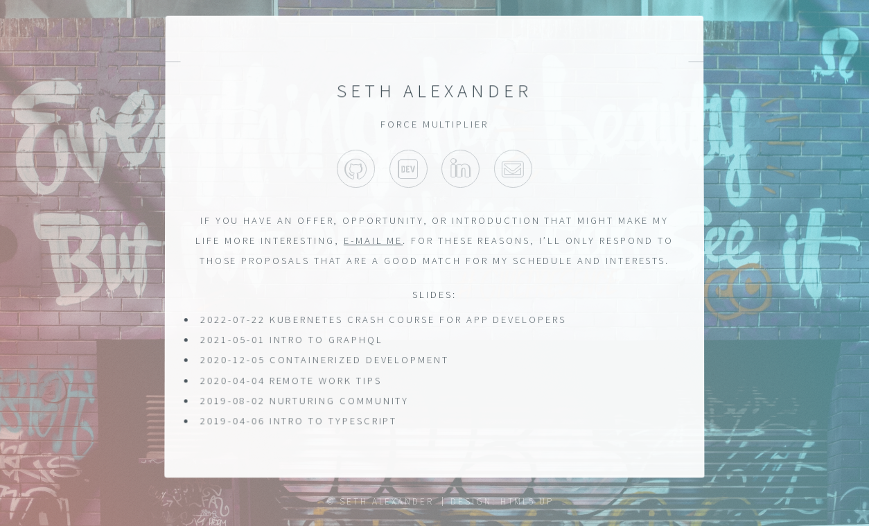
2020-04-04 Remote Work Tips (290, 380)
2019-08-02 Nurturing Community (304, 401)
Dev (408, 169)
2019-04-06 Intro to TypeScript (298, 421)
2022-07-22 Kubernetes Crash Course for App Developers (383, 319)
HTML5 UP (527, 501)
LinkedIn (460, 169)
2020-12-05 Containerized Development (324, 360)
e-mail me (373, 240)
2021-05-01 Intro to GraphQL (291, 339)
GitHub (356, 169)
